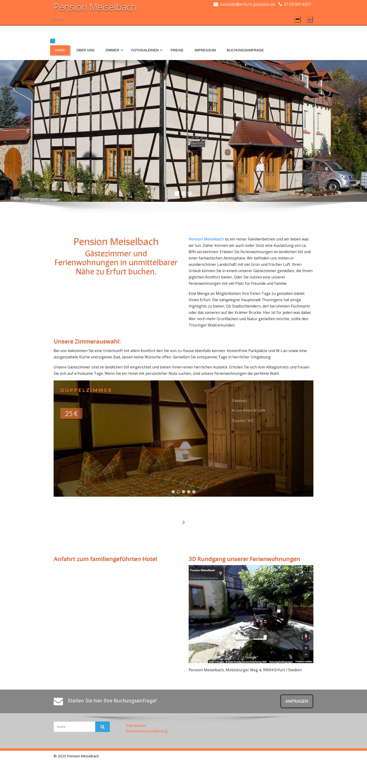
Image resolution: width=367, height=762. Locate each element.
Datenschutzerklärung (146, 731)
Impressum (205, 50)
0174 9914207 (297, 4)
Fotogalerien (147, 50)
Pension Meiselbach (95, 6)
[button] (183, 438)
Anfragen (296, 701)
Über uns (85, 50)
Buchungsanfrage (245, 50)
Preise (177, 50)
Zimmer (114, 50)
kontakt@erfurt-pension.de (247, 4)
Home (60, 50)
